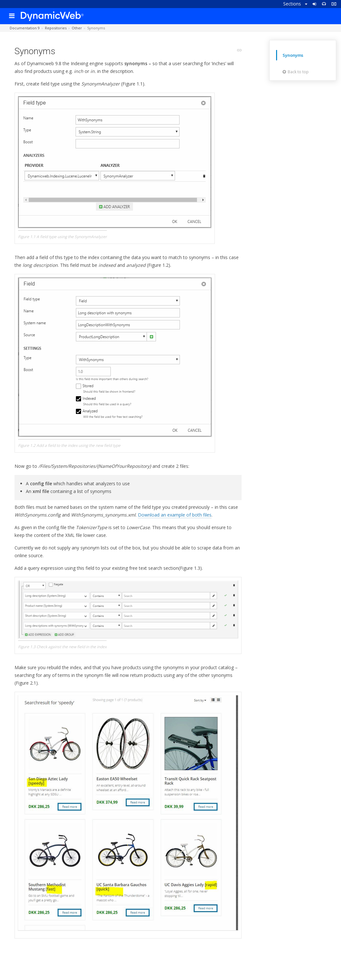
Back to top (296, 72)
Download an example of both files (175, 515)
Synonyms (293, 55)
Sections (295, 4)
